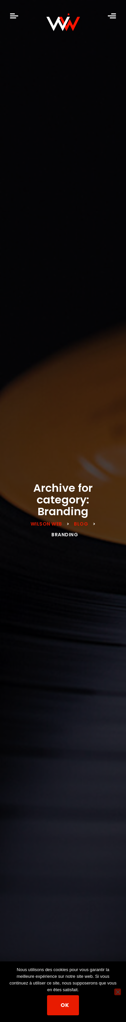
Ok (64, 1005)
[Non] (117, 992)
